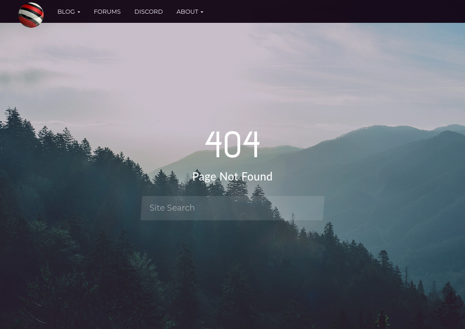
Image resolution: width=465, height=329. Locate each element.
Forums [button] (107, 11)
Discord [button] (148, 11)
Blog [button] (68, 11)
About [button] (189, 11)
